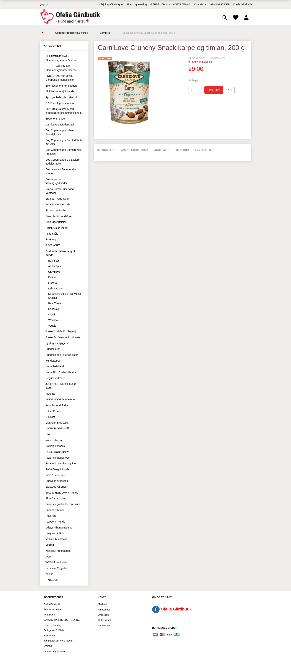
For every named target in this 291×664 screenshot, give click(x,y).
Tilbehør (182, 150)
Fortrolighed (50, 635)
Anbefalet (162, 150)
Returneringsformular (55, 651)
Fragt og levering (137, 4)
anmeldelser (217, 58)
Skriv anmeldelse (201, 61)
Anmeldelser (205, 150)
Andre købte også (134, 150)
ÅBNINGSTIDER (220, 4)
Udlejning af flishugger (111, 4)
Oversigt (48, 646)
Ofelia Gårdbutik (242, 4)
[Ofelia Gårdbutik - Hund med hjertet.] (70, 17)
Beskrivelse (106, 150)
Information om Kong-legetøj (58, 640)
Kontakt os (200, 4)
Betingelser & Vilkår (54, 630)
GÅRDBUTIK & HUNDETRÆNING (170, 4)
